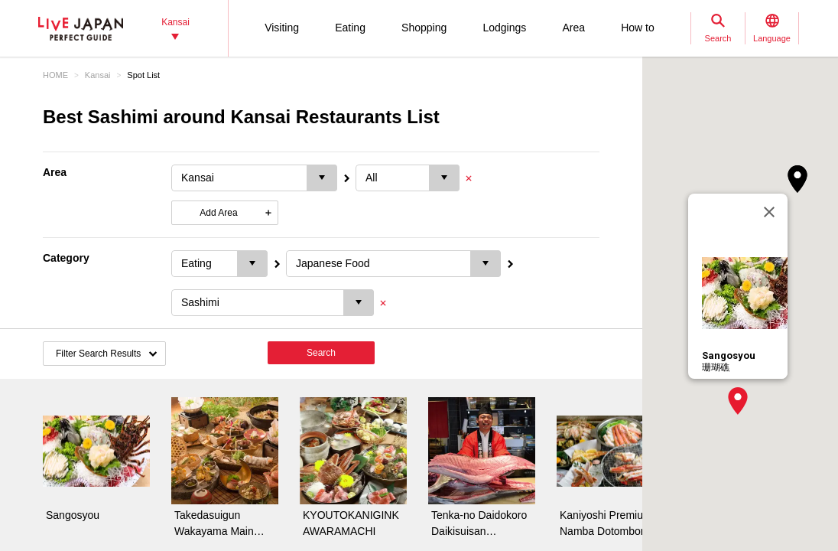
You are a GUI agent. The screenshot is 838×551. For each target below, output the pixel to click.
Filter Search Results (98, 353)
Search (321, 352)
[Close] (769, 212)
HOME (55, 75)
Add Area (218, 212)
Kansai (98, 75)
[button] (738, 401)
